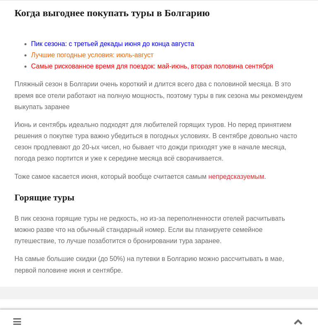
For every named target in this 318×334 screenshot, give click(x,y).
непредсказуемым (236, 176)
